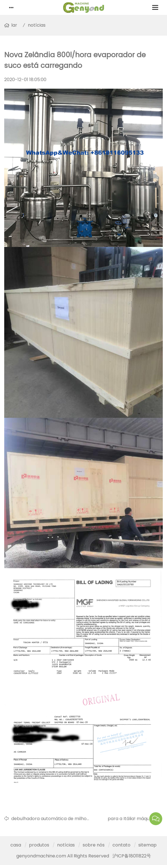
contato (121, 845)
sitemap (147, 845)
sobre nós (94, 845)
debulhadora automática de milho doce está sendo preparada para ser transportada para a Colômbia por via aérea (49, 818)
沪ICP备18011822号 (131, 856)
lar (14, 25)
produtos (39, 845)
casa (15, 845)
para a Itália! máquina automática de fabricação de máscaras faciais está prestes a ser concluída (123, 818)
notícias (37, 25)
